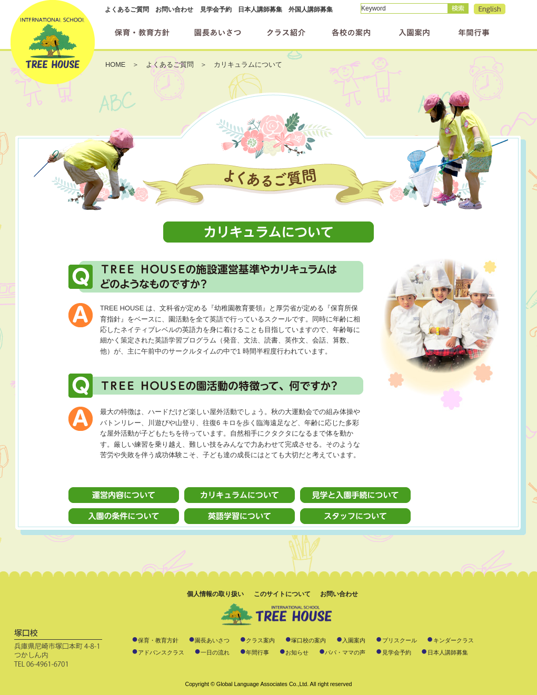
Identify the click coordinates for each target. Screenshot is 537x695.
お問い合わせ (174, 9)
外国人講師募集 (311, 9)
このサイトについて (282, 594)
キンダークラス (453, 640)
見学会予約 (216, 9)
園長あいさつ (212, 640)
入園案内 (353, 640)
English (489, 9)
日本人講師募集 (260, 9)
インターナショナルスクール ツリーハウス (53, 42)
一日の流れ (215, 652)
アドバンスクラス (161, 652)
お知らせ (297, 652)
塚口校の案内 (308, 640)
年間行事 (257, 652)
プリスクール (399, 640)
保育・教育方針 (158, 640)
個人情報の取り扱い (215, 594)
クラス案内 (260, 640)
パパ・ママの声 (345, 652)
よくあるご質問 (127, 9)
